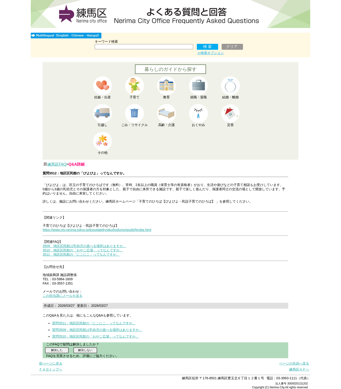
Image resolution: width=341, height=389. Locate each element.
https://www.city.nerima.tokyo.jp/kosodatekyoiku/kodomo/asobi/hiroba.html (97, 230)
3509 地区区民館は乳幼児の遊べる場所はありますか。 (84, 246)
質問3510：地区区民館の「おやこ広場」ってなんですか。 (95, 336)
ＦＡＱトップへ (50, 369)
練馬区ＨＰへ (299, 369)
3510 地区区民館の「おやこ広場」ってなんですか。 (83, 250)
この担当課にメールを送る (62, 296)
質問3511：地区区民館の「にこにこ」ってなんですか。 (94, 323)
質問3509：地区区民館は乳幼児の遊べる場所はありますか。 (97, 330)
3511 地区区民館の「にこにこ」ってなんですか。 (81, 254)
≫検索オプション (210, 53)
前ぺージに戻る (50, 363)
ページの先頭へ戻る (294, 363)
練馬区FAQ (56, 164)
